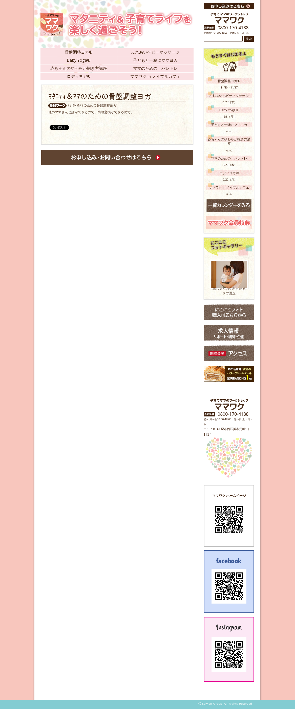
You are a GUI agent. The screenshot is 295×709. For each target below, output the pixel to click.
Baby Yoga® (79, 60)
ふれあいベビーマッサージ (155, 52)
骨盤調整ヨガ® (79, 52)
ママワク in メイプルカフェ (155, 76)
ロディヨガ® (79, 76)
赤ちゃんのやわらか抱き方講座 (78, 68)
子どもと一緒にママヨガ (155, 60)
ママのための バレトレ (155, 68)
